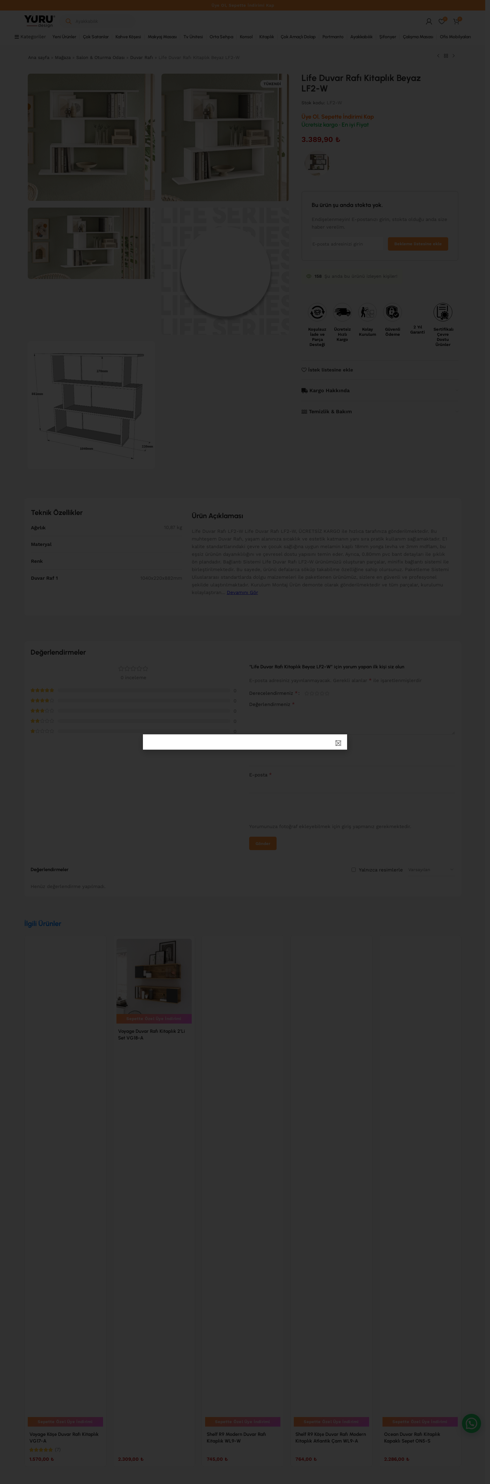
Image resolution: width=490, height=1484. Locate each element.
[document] (245, 742)
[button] (338, 743)
